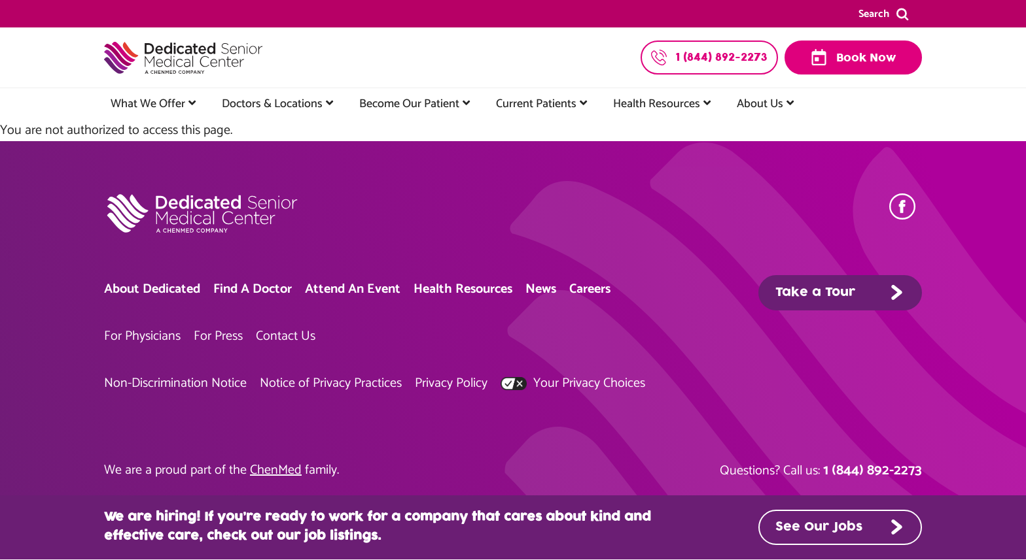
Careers (589, 289)
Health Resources (656, 104)
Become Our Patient (409, 104)
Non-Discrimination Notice (175, 383)
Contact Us (285, 336)
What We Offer (148, 104)
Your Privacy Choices (573, 383)
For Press (218, 336)
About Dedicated (152, 289)
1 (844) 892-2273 (872, 470)
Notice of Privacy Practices (331, 383)
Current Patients (536, 104)
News (540, 289)
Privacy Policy (451, 383)
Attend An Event (352, 289)
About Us (760, 104)
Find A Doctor (252, 289)
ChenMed (276, 470)
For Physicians (142, 336)
